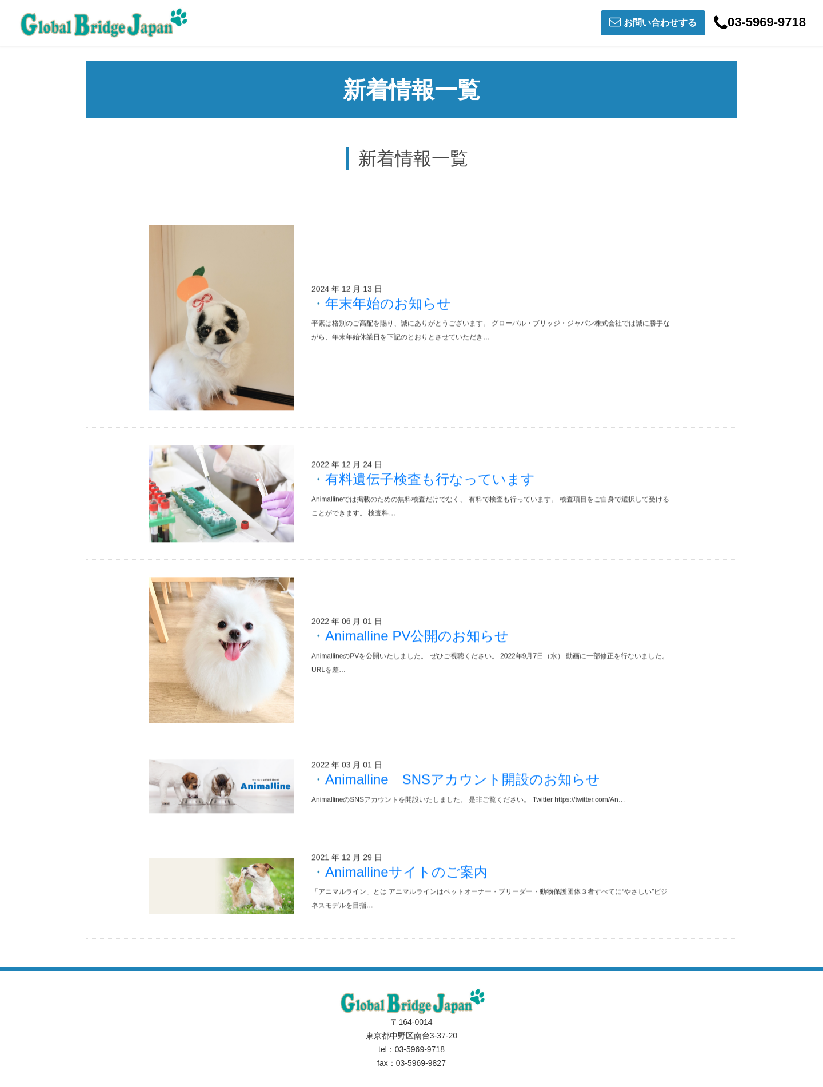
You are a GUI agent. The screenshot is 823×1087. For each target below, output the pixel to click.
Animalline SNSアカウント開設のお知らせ (462, 779)
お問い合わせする (653, 21)
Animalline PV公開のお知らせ (417, 636)
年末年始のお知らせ (388, 303)
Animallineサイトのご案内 (406, 871)
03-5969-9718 (760, 22)
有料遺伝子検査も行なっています (430, 479)
